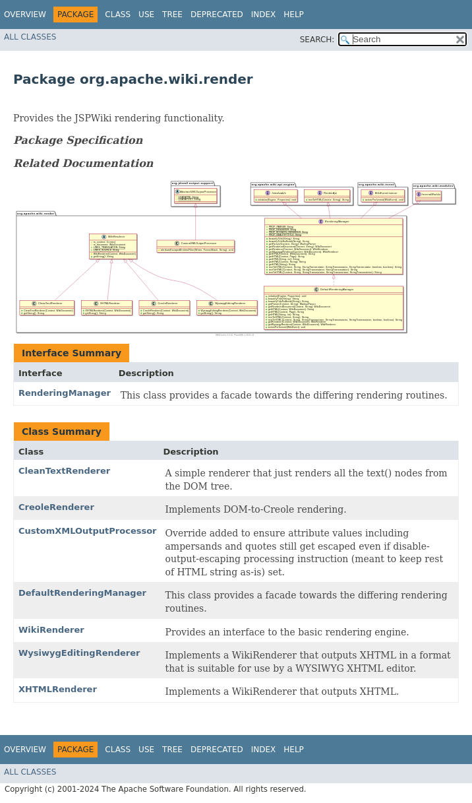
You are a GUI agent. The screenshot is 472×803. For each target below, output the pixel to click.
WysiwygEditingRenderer (79, 653)
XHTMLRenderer (57, 689)
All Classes (30, 37)
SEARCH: (317, 39)
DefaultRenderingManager (82, 593)
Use (146, 14)
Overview (25, 14)
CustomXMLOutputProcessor (87, 531)
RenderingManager (64, 393)
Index (263, 14)
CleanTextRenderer (64, 471)
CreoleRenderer (56, 507)
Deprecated (217, 14)
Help (293, 14)
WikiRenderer (51, 630)
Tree (172, 14)
